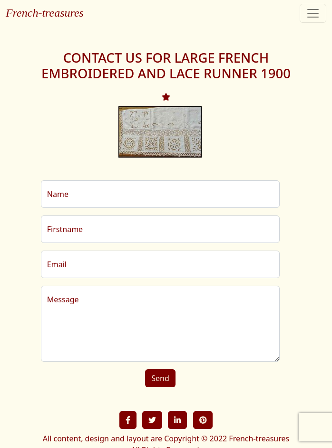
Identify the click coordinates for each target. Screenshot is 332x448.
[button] (128, 420)
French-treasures (45, 13)
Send (160, 378)
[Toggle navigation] (313, 13)
